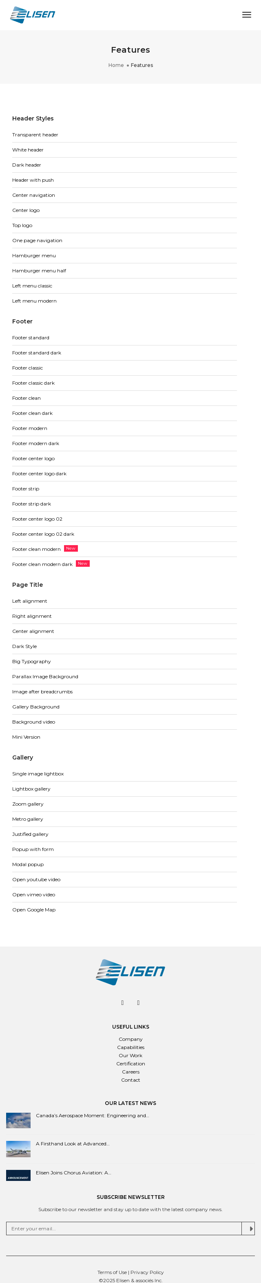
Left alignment (29, 601)
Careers (130, 1072)
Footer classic (27, 368)
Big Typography (31, 661)
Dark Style (24, 646)
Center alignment (33, 631)
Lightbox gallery (31, 789)
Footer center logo (33, 458)
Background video (33, 722)
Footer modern (29, 428)
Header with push (33, 180)
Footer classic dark (33, 383)
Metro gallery (27, 819)
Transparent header (35, 134)
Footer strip (25, 489)
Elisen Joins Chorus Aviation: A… (73, 1172)
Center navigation (33, 195)
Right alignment (32, 616)
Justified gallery (30, 834)
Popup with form (33, 849)
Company (131, 1039)
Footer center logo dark (39, 473)
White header (28, 150)
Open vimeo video (33, 894)
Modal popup (28, 864)
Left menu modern (34, 301)
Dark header (26, 165)
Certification (130, 1063)
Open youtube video (36, 879)
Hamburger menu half (39, 270)
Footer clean (26, 398)
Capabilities (130, 1047)
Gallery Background (36, 707)
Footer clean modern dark (42, 564)
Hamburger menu (34, 255)
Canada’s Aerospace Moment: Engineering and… (92, 1115)
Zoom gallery (28, 804)
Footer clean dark (32, 413)
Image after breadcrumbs (42, 691)
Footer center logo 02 (37, 519)
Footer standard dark (36, 353)
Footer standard (30, 337)
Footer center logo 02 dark (43, 534)
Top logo (22, 225)
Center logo (26, 210)
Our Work (130, 1055)
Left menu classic (32, 286)
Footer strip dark (31, 504)
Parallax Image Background (45, 676)
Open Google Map (33, 910)
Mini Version (26, 737)
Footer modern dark (35, 443)
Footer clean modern (36, 549)
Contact (130, 1080)
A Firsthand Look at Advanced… (73, 1143)
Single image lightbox (38, 774)
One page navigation (37, 240)
